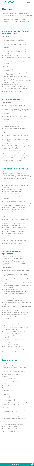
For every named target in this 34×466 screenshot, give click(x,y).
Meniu (29, 2)
